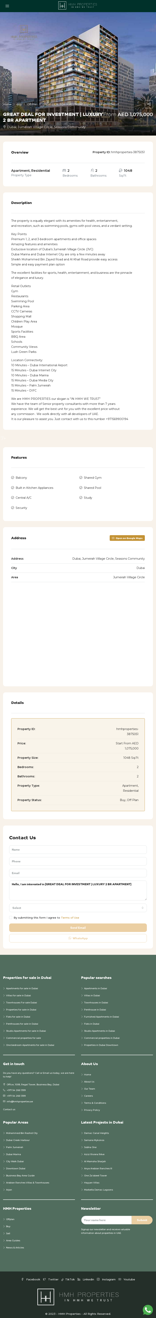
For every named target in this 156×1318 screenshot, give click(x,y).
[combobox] (78, 904)
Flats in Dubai (91, 1020)
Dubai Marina (13, 1150)
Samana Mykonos (94, 1136)
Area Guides (13, 1236)
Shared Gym (93, 477)
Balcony (21, 477)
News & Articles (15, 1244)
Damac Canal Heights (96, 1129)
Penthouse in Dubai (95, 1006)
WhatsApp (78, 934)
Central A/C (23, 495)
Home (87, 1071)
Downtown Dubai (15, 1164)
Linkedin (86, 1275)
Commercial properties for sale (23, 1034)
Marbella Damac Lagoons (98, 1186)
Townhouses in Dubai (96, 999)
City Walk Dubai (15, 1157)
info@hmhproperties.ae (20, 1097)
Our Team (89, 1085)
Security (21, 504)
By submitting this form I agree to (44, 914)
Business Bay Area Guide (20, 1171)
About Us (89, 1078)
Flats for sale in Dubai (18, 1013)
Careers (88, 1092)
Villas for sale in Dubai (18, 991)
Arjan (9, 1186)
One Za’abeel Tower (95, 1171)
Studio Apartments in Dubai (99, 1027)
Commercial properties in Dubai (102, 1034)
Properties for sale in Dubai (21, 1006)
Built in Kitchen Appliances (34, 486)
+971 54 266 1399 (16, 1086)
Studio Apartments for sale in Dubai (26, 1027)
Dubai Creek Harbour (18, 1136)
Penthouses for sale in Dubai (22, 1020)
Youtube (126, 1275)
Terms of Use (70, 914)
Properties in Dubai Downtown (101, 1041)
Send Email (78, 923)
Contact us (9, 1105)
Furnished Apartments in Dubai (101, 1013)
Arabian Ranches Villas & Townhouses (27, 1179)
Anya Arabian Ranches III (98, 1164)
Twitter (51, 1275)
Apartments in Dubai (95, 984)
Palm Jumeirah (14, 1143)
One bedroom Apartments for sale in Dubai (30, 1041)
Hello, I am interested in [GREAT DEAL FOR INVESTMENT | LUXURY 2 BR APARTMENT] (78, 887)
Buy (8, 1222)
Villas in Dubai (92, 991)
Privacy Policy (92, 1106)
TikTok (68, 1275)
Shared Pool (92, 486)
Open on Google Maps (127, 534)
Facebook (31, 1275)
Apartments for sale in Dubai (22, 984)
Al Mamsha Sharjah (95, 1157)
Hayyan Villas (91, 1179)
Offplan (10, 1215)
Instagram (106, 1275)
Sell (8, 1229)
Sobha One (90, 1143)
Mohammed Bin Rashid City (22, 1129)
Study (88, 495)
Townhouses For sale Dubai (21, 999)
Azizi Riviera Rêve (94, 1150)
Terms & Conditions (95, 1099)
